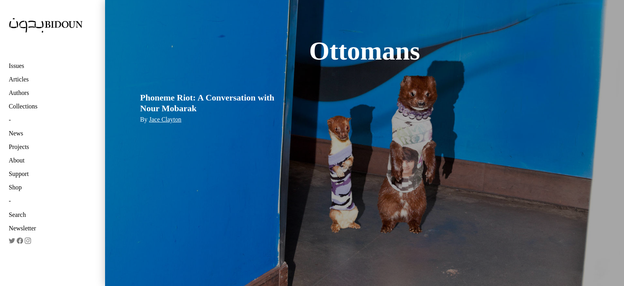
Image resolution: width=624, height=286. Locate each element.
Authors (19, 92)
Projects (19, 146)
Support (19, 173)
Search (17, 214)
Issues (16, 65)
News (16, 133)
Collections (23, 106)
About (17, 160)
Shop (15, 187)
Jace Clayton (165, 119)
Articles (19, 79)
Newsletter (22, 228)
